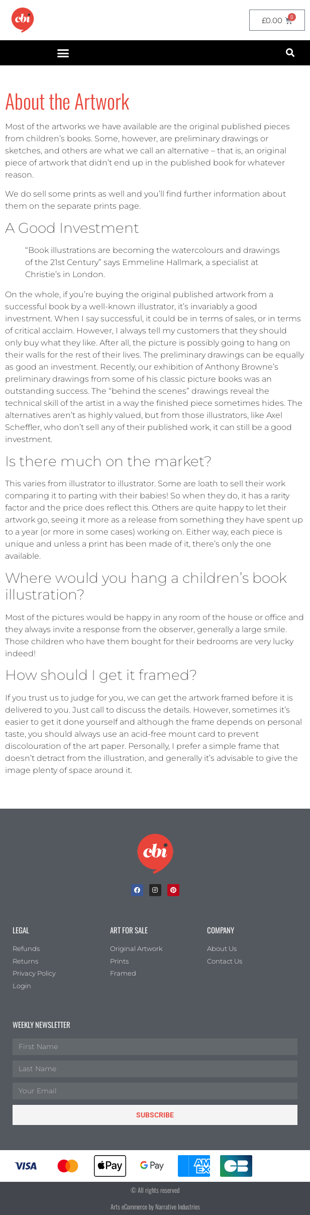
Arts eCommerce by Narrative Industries (155, 1206)
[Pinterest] (173, 890)
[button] (63, 52)
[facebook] (137, 890)
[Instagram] (155, 890)
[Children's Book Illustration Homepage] (155, 854)
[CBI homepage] (22, 20)
